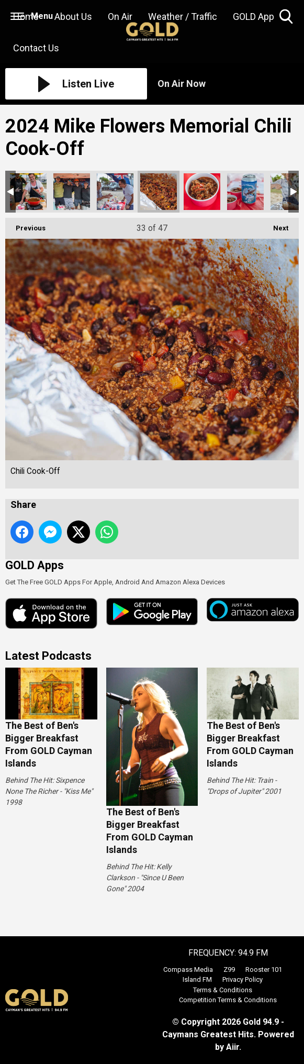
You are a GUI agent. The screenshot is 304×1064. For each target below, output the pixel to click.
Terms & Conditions (222, 990)
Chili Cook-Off (28, 191)
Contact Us (36, 47)
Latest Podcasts (48, 655)
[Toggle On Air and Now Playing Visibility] (228, 83)
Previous (25, 225)
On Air (120, 16)
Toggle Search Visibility (287, 17)
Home (26, 16)
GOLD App (253, 16)
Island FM (197, 979)
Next (275, 225)
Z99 (229, 969)
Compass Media (188, 969)
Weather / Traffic (182, 16)
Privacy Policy (242, 979)
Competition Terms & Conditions (228, 1000)
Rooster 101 (263, 969)
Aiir (232, 1047)
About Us (73, 16)
